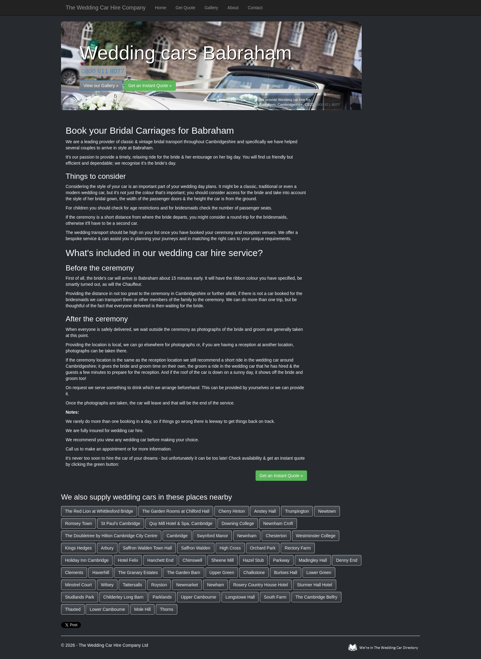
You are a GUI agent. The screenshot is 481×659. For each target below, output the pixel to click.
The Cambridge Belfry (316, 597)
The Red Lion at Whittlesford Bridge (99, 511)
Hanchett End (160, 560)
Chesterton (276, 535)
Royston (159, 584)
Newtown (327, 511)
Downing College (237, 523)
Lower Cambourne (107, 609)
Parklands (161, 597)
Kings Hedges (78, 548)
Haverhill (100, 572)
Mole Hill (142, 609)
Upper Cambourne (198, 597)
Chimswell (192, 560)
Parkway (281, 560)
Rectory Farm (298, 548)
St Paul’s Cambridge (120, 523)
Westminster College (316, 535)
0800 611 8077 (102, 71)
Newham (215, 584)
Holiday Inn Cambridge (87, 560)
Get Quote (185, 7)
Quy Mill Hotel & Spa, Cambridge (180, 523)
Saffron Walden (195, 548)
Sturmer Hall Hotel (314, 584)
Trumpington (297, 511)
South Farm (275, 597)
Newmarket (187, 584)
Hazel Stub (253, 560)
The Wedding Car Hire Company (106, 8)
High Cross (230, 548)
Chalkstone (254, 572)
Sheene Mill (222, 560)
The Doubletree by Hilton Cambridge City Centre (111, 535)
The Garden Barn (183, 572)
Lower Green (318, 572)
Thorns (166, 609)
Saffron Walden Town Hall (147, 548)
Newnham (246, 535)
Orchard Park (262, 548)
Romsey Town (78, 523)
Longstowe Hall (240, 597)
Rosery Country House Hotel (260, 584)
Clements (74, 572)
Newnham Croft (278, 523)
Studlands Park (79, 597)
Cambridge (177, 535)
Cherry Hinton (231, 511)
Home (160, 7)
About (233, 7)
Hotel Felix (128, 560)
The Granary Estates (138, 572)
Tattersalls (132, 584)
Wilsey (107, 584)
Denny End (346, 560)
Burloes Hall (285, 572)
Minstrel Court (78, 584)
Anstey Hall (265, 511)
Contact (255, 7)
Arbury (107, 548)
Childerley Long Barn (123, 597)
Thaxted (73, 609)
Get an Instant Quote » (150, 85)
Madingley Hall (313, 560)
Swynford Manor (212, 535)
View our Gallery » (100, 85)
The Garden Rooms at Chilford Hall (176, 511)
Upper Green (222, 572)
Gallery (211, 7)
